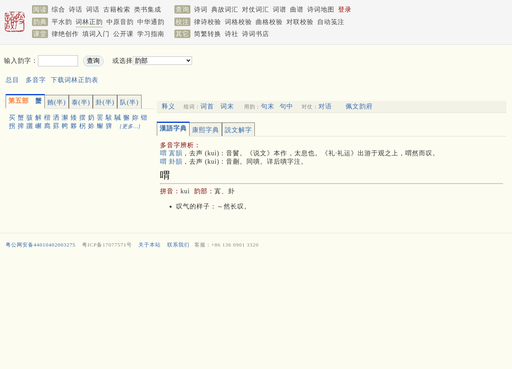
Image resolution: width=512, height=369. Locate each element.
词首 (207, 106)
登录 (345, 9)
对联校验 (300, 21)
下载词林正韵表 (74, 79)
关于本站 (149, 245)
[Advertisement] (330, 67)
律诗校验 (207, 21)
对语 (325, 106)
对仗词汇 (255, 9)
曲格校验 (269, 21)
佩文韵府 (359, 106)
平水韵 (62, 21)
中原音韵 (120, 21)
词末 (227, 106)
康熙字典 (205, 129)
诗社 (231, 33)
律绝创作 (65, 33)
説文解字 (238, 129)
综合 (58, 9)
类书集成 (147, 9)
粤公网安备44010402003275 (41, 245)
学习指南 (150, 33)
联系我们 (178, 245)
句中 (286, 106)
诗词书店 (255, 33)
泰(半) (81, 102)
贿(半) (56, 102)
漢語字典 (173, 128)
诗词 (201, 9)
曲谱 (297, 9)
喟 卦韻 (171, 161)
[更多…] (130, 126)
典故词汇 (224, 9)
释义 (168, 106)
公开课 (123, 33)
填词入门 (96, 33)
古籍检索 (116, 9)
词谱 (279, 9)
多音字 (36, 79)
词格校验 (238, 21)
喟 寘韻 (171, 153)
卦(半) (105, 102)
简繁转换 (207, 33)
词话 (93, 9)
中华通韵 (150, 21)
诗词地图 (320, 9)
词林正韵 (89, 21)
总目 (12, 79)
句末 (267, 106)
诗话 (75, 9)
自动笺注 (330, 21)
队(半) (129, 102)
